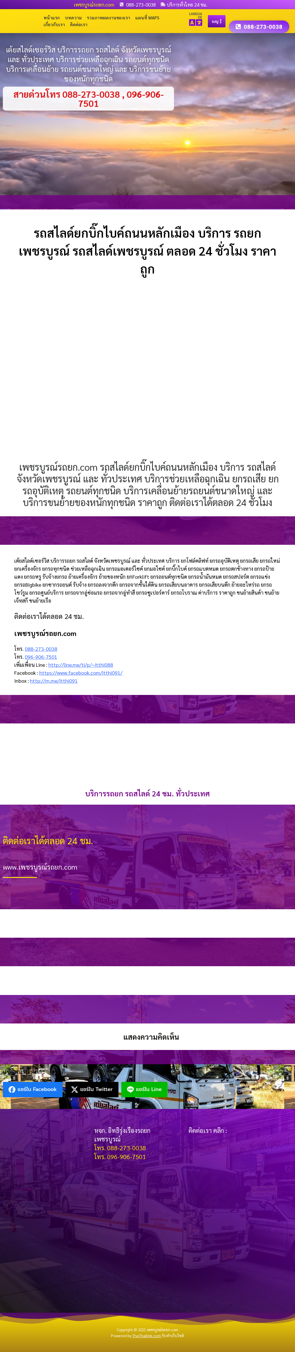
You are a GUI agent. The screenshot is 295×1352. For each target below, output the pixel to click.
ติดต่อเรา (78, 24)
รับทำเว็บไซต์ (173, 1335)
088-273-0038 (41, 648)
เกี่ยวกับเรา (54, 24)
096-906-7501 (41, 656)
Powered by (136, 1335)
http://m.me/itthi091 (54, 680)
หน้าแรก (52, 17)
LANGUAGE (195, 15)
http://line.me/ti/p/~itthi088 (80, 664)
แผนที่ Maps (147, 17)
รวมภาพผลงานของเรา (108, 17)
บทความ (73, 17)
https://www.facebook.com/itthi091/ (80, 672)
